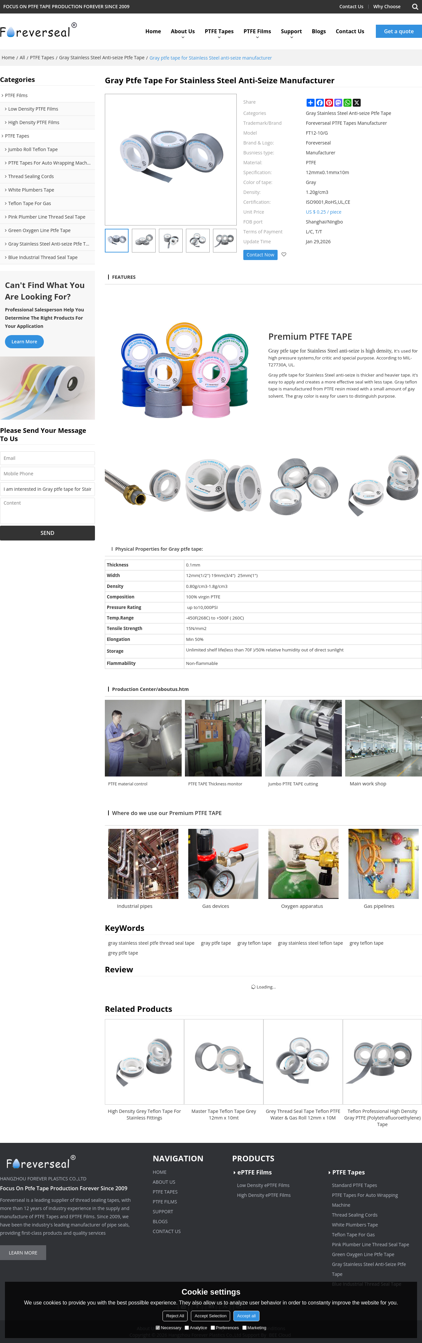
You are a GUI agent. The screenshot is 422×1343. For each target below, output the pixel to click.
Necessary (168, 1327)
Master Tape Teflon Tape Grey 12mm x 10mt (224, 1114)
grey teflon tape (366, 943)
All (22, 57)
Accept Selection (210, 1315)
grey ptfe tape (123, 953)
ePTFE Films (254, 1172)
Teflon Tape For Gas (353, 1234)
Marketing (254, 1327)
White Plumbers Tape (355, 1225)
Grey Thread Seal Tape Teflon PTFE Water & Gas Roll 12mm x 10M (303, 1114)
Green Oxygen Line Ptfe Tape (363, 1254)
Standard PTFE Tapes (354, 1185)
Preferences (225, 1327)
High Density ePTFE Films (264, 1195)
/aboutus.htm (172, 688)
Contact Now (260, 254)
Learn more (24, 341)
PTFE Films (257, 31)
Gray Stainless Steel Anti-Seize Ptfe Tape (369, 1269)
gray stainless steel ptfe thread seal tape (151, 943)
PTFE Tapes (219, 31)
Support (291, 31)
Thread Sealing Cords (354, 1215)
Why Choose (387, 6)
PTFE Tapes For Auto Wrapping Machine (365, 1200)
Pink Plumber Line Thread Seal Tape (370, 1244)
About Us (183, 31)
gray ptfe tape (216, 943)
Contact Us (351, 6)
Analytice (196, 1327)
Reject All (175, 1315)
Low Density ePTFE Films (263, 1185)
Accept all (246, 1315)
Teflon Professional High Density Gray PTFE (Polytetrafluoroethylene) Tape (382, 1117)
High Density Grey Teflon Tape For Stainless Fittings (144, 1114)
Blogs (319, 31)
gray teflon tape (255, 943)
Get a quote (399, 31)
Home (153, 31)
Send (47, 533)
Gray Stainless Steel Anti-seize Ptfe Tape (101, 57)
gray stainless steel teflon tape (310, 943)
